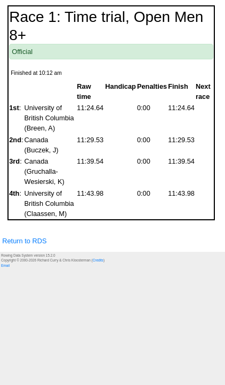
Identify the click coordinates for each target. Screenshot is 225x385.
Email (5, 265)
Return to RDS (24, 241)
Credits (98, 260)
